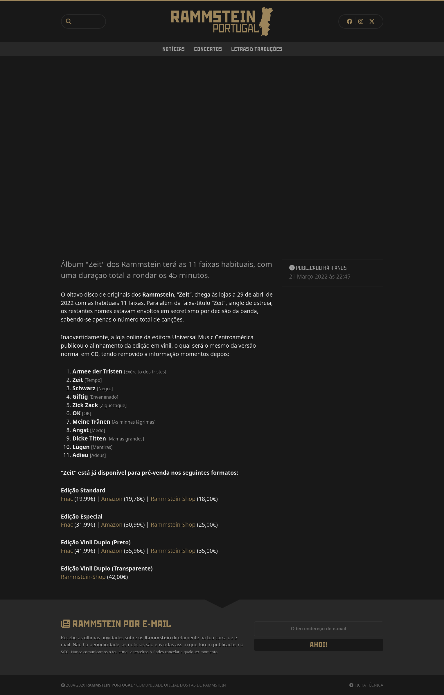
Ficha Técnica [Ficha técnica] (366, 685)
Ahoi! (318, 645)
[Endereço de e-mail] (318, 628)
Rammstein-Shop (173, 499)
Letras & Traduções (256, 49)
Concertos (208, 49)
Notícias (173, 49)
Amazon (111, 499)
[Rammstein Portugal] (222, 21)
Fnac (67, 499)
